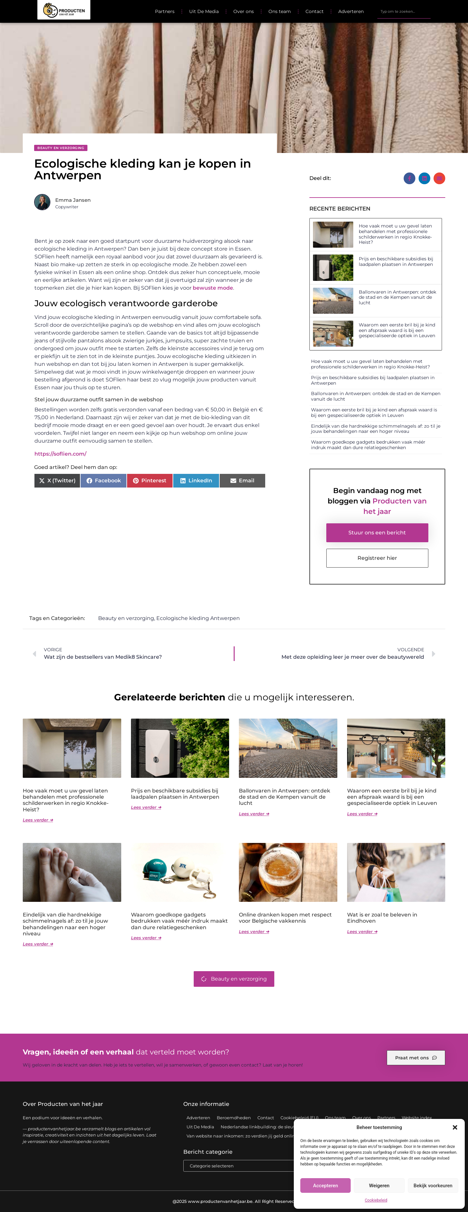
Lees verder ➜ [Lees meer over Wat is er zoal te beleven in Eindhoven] (362, 931)
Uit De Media (204, 11)
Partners (165, 11)
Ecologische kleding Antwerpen (198, 618)
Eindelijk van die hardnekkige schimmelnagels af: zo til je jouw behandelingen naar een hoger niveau (375, 428)
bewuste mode (213, 288)
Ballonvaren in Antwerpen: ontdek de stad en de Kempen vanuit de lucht (397, 297)
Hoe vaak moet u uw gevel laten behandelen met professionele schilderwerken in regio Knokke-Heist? (395, 234)
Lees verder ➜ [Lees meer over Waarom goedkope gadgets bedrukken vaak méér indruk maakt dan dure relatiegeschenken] (146, 937)
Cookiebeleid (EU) (299, 1117)
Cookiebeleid (376, 1200)
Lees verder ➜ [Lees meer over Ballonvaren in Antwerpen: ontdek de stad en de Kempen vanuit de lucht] (254, 813)
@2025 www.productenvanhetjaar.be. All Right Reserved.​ (234, 1201)
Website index (417, 1117)
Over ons (243, 11)
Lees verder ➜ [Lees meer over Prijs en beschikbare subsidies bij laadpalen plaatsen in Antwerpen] (146, 807)
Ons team (279, 11)
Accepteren (325, 1186)
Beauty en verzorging (60, 148)
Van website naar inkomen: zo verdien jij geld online (242, 1135)
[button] (455, 1127)
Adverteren (351, 11)
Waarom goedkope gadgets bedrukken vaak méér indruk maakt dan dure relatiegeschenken (368, 444)
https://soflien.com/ (60, 454)
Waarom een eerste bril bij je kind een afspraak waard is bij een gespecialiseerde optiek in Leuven (397, 330)
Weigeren (379, 1186)
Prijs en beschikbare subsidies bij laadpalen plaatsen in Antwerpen (396, 261)
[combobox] (404, 11)
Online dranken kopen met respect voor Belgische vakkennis (285, 918)
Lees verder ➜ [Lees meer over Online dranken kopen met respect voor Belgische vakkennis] (254, 931)
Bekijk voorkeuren (432, 1186)
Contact (315, 11)
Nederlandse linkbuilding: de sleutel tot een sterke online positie (289, 1126)
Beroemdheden (234, 1117)
